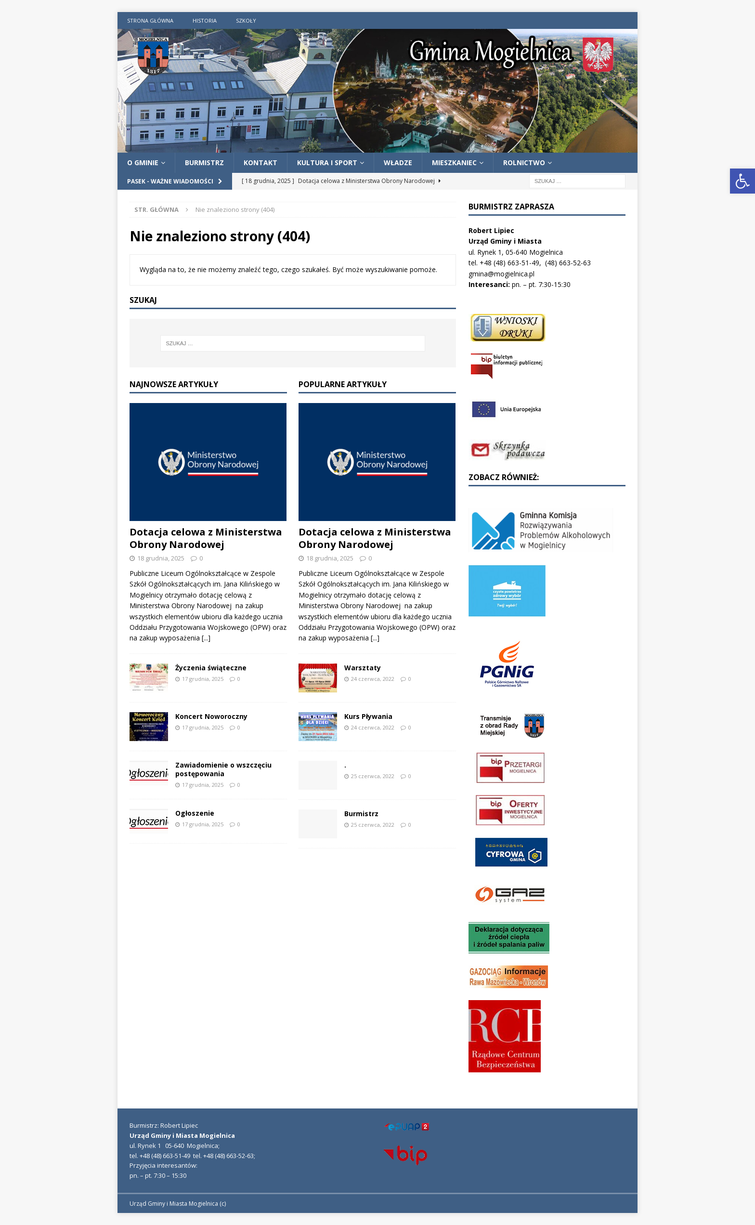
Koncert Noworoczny (211, 716)
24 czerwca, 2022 (372, 678)
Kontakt (260, 162)
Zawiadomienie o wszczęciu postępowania (223, 769)
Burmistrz (204, 162)
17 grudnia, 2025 (202, 678)
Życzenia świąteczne (211, 667)
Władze (398, 162)
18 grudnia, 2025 (160, 558)
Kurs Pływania (368, 716)
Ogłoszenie (194, 813)
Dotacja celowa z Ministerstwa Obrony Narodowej (206, 538)
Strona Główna (150, 20)
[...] (206, 637)
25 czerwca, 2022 (372, 776)
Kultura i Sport (327, 162)
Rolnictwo (524, 162)
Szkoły (246, 20)
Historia (205, 20)
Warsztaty (362, 667)
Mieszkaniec (454, 162)
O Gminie (142, 162)
